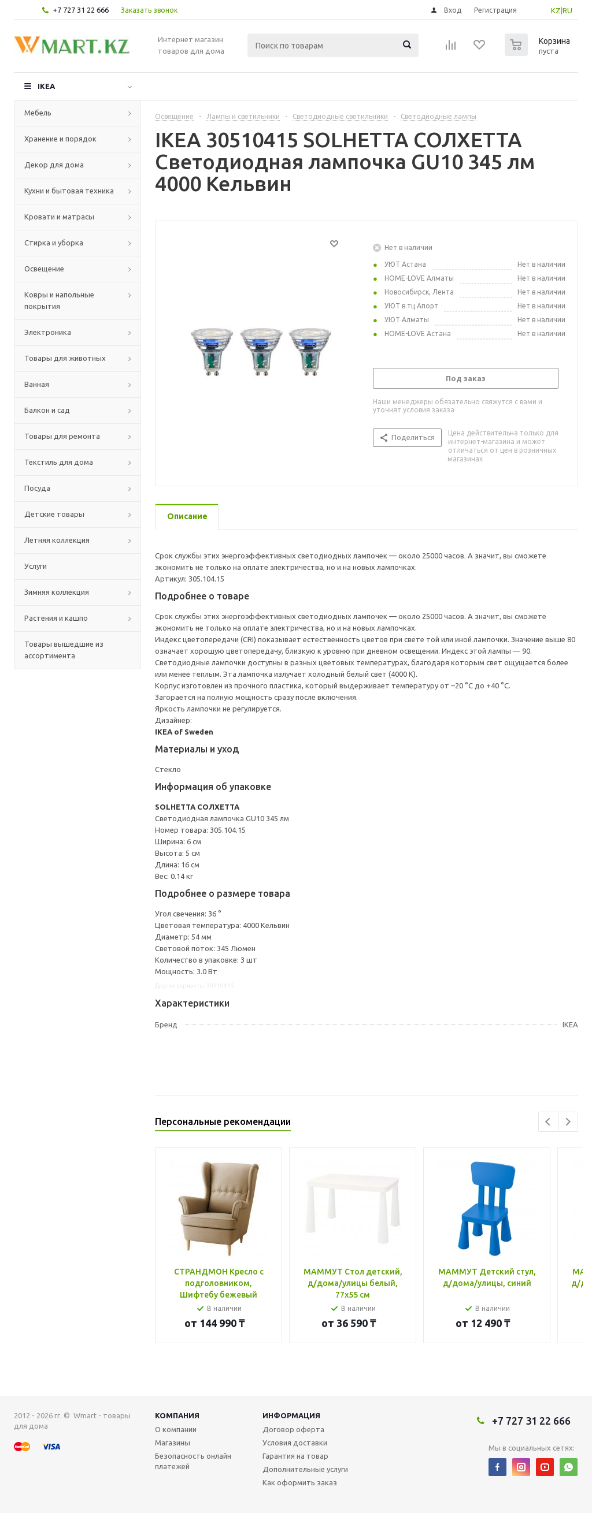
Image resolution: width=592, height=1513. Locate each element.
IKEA (46, 86)
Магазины (172, 1443)
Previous (548, 1121)
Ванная (36, 384)
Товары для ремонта (62, 436)
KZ (556, 10)
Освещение (44, 268)
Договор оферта (293, 1429)
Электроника (47, 332)
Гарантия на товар (295, 1456)
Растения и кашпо (56, 618)
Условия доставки (294, 1443)
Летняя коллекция (57, 540)
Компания (177, 1415)
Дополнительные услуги (305, 1469)
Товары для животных (65, 358)
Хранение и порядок (60, 139)
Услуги (35, 566)
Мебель (37, 113)
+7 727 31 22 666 (81, 10)
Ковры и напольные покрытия (59, 300)
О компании (176, 1429)
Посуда (37, 488)
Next (568, 1121)
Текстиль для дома (58, 462)
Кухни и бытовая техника (69, 191)
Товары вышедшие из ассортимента (63, 649)
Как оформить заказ (299, 1482)
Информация (291, 1415)
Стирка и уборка (53, 242)
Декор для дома (54, 165)
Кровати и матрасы (59, 217)
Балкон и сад (47, 410)
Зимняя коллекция (56, 592)
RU (567, 10)
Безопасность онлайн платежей (193, 1461)
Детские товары (54, 514)
